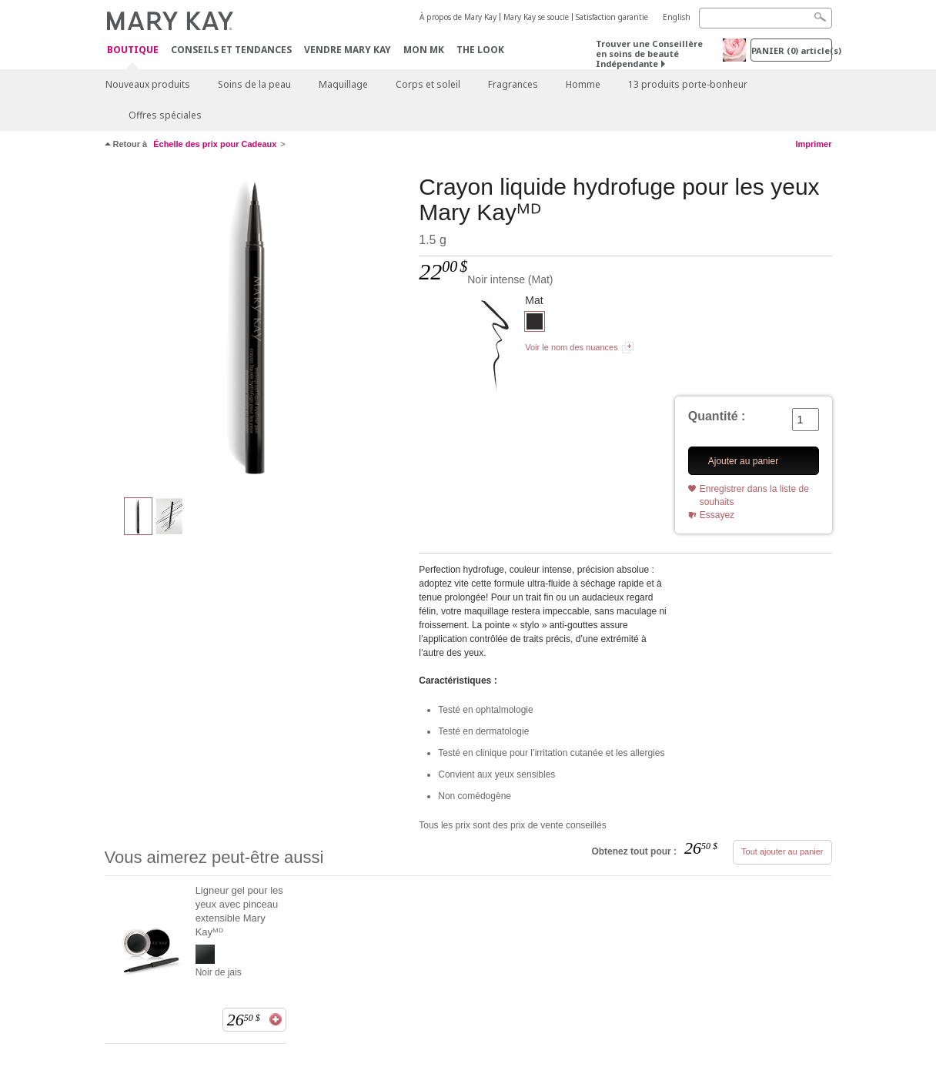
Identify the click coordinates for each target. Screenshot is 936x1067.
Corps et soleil (428, 84)
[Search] (765, 18)
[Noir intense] (256, 328)
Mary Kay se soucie (536, 17)
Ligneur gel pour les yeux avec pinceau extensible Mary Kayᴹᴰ (239, 911)
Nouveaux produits (147, 84)
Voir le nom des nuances (571, 347)
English (676, 17)
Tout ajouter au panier (782, 851)
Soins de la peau (254, 84)
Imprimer (813, 144)
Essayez (717, 515)
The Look (480, 50)
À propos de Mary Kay (458, 17)
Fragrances (513, 84)
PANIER (791, 50)
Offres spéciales (165, 115)
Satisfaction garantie (612, 17)
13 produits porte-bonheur (687, 84)
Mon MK (423, 50)
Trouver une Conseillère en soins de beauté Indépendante (649, 53)
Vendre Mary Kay (347, 50)
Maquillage (343, 84)
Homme (583, 84)
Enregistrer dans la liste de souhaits (754, 495)
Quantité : (717, 416)
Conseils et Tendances (231, 50)
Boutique (133, 50)
